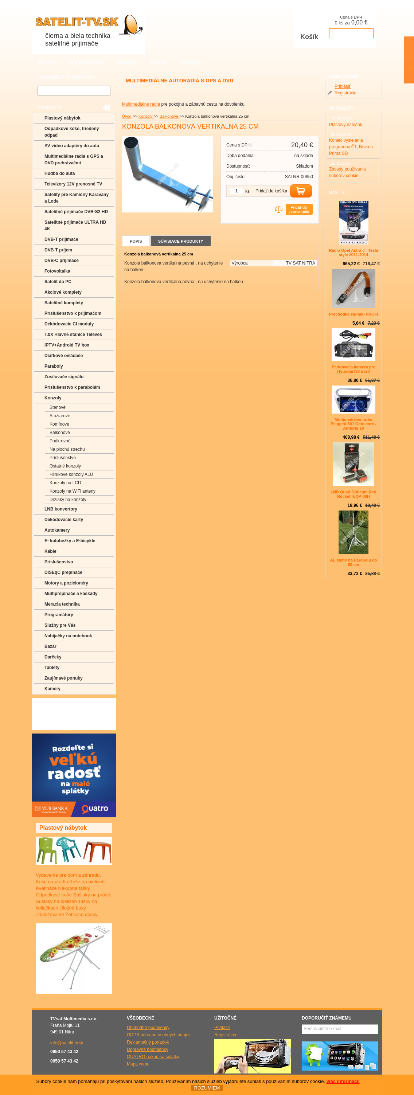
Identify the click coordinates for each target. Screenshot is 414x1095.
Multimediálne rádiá (141, 104)
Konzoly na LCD (65, 482)
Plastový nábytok (62, 118)
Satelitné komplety (63, 302)
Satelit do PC (57, 281)
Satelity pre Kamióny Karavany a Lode (76, 198)
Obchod (47, 62)
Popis (136, 241)
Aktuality (126, 62)
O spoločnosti (86, 62)
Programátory (58, 614)
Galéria (158, 62)
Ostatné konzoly (65, 466)
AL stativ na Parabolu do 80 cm (353, 562)
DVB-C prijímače (61, 260)
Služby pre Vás (59, 625)
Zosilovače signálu (63, 376)
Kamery (52, 688)
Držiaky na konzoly (68, 499)
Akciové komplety (63, 292)
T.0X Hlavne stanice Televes (73, 334)
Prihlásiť (343, 86)
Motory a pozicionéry (66, 583)
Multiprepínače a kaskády (70, 593)
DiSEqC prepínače (63, 572)
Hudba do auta (59, 173)
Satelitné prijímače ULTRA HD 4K (75, 225)
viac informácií (343, 1081)
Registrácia (345, 92)
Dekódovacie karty (63, 519)
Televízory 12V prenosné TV (73, 184)
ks (247, 191)
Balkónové (169, 116)
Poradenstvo (57, 713)
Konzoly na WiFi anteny (72, 491)
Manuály (53, 724)
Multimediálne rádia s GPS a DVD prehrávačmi (73, 159)
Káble (50, 551)
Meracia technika (62, 604)
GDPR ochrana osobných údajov (159, 1034)
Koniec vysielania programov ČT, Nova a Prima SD (351, 147)
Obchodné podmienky (148, 1027)
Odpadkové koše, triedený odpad (71, 132)
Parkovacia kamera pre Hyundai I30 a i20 (353, 369)
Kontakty (190, 62)
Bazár (50, 646)
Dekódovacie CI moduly (69, 323)
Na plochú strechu (67, 449)
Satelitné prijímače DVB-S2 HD (76, 211)
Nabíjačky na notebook (68, 635)
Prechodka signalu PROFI (353, 314)
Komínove (59, 424)
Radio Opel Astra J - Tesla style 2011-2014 (353, 252)
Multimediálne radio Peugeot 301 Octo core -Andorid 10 (353, 423)
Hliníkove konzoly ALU (71, 474)
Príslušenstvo (63, 457)
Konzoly (146, 116)
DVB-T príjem (58, 250)
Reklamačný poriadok (148, 1042)
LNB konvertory (60, 509)
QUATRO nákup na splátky (153, 1056)
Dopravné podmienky (147, 1049)
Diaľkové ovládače (63, 355)
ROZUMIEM (206, 1088)
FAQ (48, 703)
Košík (309, 28)
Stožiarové (60, 415)
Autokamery (57, 530)
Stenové (58, 407)
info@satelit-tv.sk (66, 1042)
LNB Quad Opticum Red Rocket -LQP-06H (353, 494)
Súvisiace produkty (180, 241)
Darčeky (53, 657)
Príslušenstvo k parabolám (72, 387)
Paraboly (53, 366)
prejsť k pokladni (351, 33)
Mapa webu (138, 1064)
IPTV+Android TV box (66, 345)
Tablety (51, 667)
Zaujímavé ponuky (63, 678)
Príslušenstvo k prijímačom (72, 313)
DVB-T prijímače (61, 239)
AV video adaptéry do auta (71, 145)
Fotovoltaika (57, 271)
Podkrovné (60, 440)
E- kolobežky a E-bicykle (69, 540)
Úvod (127, 116)
